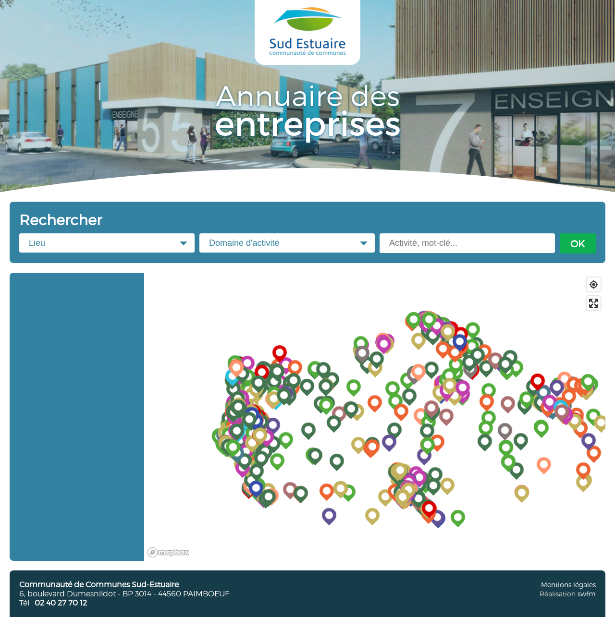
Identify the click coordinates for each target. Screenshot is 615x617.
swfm (587, 594)
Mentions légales (568, 585)
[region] (374, 417)
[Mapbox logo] (168, 552)
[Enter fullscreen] (594, 303)
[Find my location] (594, 284)
